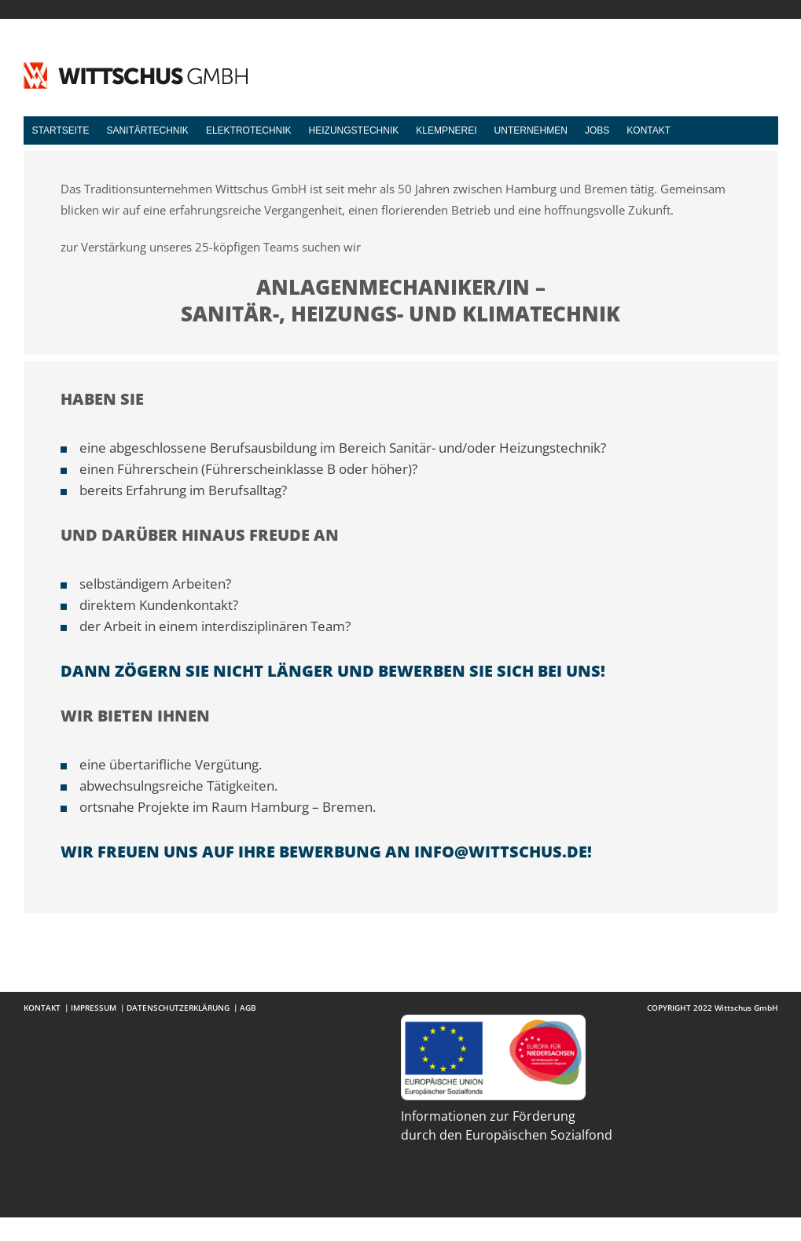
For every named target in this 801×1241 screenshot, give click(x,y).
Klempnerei (446, 130)
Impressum (93, 1007)
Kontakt (648, 130)
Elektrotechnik (249, 130)
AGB (248, 1007)
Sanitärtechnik (147, 130)
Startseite (61, 130)
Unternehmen (531, 130)
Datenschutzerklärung (178, 1007)
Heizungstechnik (354, 130)
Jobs (597, 130)
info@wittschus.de (500, 851)
